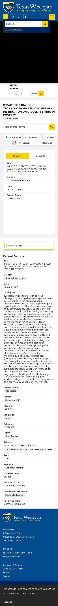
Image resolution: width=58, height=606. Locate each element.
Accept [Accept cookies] (8, 602)
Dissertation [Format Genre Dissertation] (14, 198)
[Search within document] (52, 127)
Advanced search (13, 29)
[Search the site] (23, 24)
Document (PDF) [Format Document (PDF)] (12, 400)
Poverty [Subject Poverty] (22, 445)
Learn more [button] (28, 593)
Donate (6, 576)
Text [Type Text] (7, 458)
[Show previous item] (16, 93)
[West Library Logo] (22, 517)
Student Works (11, 118)
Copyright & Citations (13, 565)
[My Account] (19, 16)
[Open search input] (5, 16)
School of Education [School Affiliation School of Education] (15, 485)
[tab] (17, 156)
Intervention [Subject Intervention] (10, 445)
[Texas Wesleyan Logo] (27, 7)
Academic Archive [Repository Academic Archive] (14, 467)
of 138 (34, 93)
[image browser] (11, 86)
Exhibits (6, 572)
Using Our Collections (13, 568)
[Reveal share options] (12, 16)
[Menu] (52, 17)
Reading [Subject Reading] (32, 445)
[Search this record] (26, 127)
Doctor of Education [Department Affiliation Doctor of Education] (14, 495)
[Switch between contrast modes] (26, 16)
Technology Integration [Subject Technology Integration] (16, 449)
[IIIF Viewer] (26, 143)
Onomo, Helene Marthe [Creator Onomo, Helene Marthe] (19, 180)
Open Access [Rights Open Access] (11, 436)
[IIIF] (13, 142)
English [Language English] (8, 418)
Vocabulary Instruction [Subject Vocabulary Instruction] (41, 449)
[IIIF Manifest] (45, 143)
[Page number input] (25, 93)
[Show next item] (41, 93)
